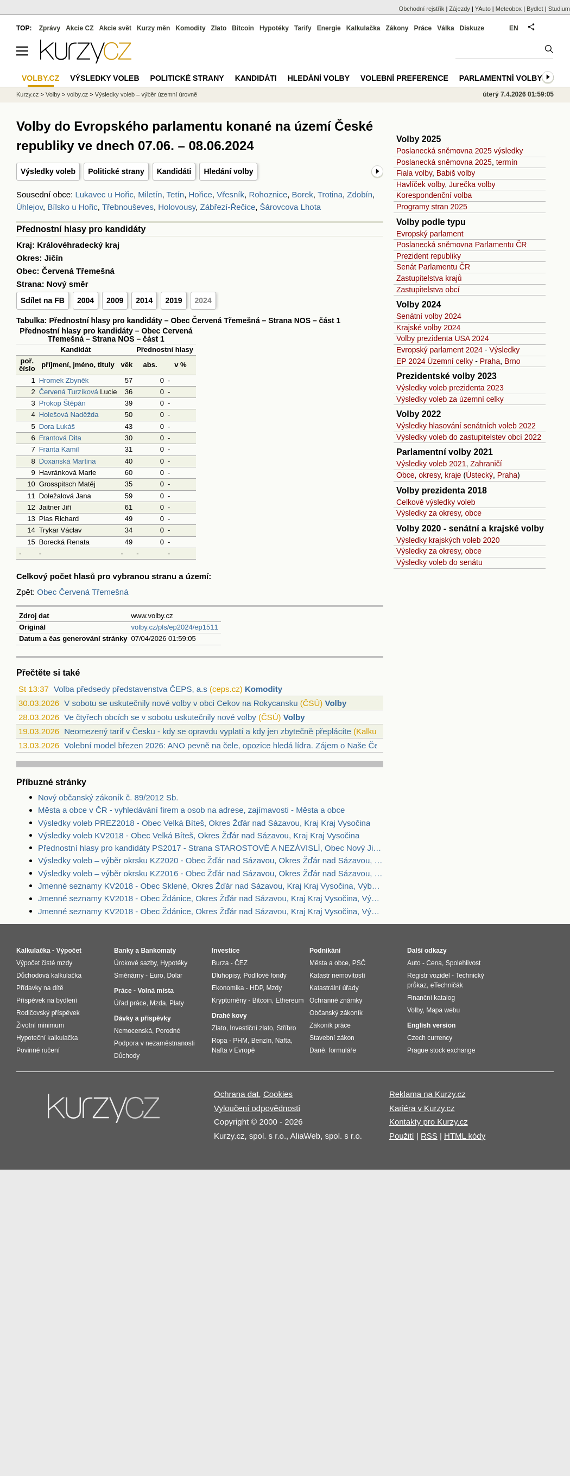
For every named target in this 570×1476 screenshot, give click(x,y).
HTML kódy (464, 1135)
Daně (317, 1050)
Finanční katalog (431, 998)
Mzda (158, 1003)
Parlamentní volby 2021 (444, 452)
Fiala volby (414, 173)
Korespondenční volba (434, 195)
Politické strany (116, 171)
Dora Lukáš (57, 426)
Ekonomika (228, 988)
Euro (156, 975)
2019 (173, 300)
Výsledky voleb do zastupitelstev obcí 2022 (468, 437)
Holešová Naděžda (69, 414)
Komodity (263, 689)
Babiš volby (456, 173)
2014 (144, 300)
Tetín (176, 194)
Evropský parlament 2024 (439, 349)
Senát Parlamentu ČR (433, 266)
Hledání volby (228, 171)
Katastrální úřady (334, 988)
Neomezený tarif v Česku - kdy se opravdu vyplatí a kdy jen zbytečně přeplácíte (207, 731)
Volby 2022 (418, 414)
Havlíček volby (420, 184)
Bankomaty (158, 950)
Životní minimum (40, 1025)
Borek (302, 194)
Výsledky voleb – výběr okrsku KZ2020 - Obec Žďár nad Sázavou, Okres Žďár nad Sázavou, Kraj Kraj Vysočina (210, 860)
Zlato (219, 28)
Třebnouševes (128, 206)
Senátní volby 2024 (428, 316)
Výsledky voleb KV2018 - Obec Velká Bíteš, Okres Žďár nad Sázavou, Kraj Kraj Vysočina (198, 835)
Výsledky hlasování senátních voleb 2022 (466, 425)
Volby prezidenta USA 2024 (442, 338)
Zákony (396, 28)
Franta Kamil (59, 449)
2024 (203, 300)
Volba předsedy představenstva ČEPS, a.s (130, 689)
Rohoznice (268, 194)
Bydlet (535, 8)
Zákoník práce (330, 1025)
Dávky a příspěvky (142, 1018)
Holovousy (176, 206)
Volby (336, 703)
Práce (423, 28)
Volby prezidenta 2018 (441, 490)
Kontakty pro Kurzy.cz (428, 1121)
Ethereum (289, 1000)
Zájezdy (459, 8)
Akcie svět (115, 28)
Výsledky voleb (48, 171)
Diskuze (472, 28)
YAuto (483, 8)
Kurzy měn (153, 28)
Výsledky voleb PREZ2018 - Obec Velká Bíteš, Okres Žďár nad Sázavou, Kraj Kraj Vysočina (204, 822)
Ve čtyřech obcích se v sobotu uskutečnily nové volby (160, 717)
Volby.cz (40, 78)
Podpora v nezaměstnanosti (154, 1043)
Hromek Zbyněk (64, 380)
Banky (124, 950)
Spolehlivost (463, 963)
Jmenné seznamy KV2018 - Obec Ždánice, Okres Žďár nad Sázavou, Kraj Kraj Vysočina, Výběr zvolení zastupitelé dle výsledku (210, 898)
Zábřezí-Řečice (228, 206)
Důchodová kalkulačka (48, 975)
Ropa (219, 1040)
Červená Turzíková (68, 392)
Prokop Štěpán (62, 403)
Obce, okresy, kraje (428, 475)
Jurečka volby (472, 184)
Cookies (278, 1094)
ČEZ (241, 963)
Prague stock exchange (441, 1050)
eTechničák (446, 985)
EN (513, 28)
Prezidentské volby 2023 (446, 376)
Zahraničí (486, 463)
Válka (445, 28)
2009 (114, 300)
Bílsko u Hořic (72, 206)
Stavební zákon (331, 1038)
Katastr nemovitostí (337, 975)
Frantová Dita (60, 438)
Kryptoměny (229, 1000)
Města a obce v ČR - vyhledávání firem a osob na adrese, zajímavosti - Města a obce (191, 809)
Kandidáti (174, 171)
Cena (434, 963)
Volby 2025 (418, 139)
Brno (512, 361)
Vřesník (230, 194)
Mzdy (274, 988)
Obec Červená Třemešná (82, 591)
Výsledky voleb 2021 (431, 463)
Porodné (168, 1031)
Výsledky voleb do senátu (439, 562)
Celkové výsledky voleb (436, 502)
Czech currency (429, 1038)
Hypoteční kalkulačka (47, 1038)
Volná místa (155, 990)
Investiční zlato (251, 1028)
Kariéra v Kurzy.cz (422, 1108)
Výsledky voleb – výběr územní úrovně (146, 94)
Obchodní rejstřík (422, 8)
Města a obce (329, 963)
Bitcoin (243, 28)
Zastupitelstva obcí (428, 289)
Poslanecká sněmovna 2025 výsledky (459, 150)
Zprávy (49, 28)
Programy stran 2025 (431, 206)
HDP (256, 988)
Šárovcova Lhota (290, 206)
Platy (176, 1003)
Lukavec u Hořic (104, 194)
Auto (414, 963)
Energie (329, 28)
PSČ (359, 963)
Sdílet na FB (43, 300)
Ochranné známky (335, 1000)
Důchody (127, 1056)
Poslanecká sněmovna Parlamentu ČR (461, 244)
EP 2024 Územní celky (434, 361)
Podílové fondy (264, 975)
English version (431, 1025)
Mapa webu (443, 1010)
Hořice (200, 194)
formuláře (342, 1050)
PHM (240, 1040)
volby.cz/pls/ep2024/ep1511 (174, 627)
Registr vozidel (428, 975)
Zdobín (359, 194)
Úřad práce (130, 1003)
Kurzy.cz (27, 94)
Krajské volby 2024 (428, 327)
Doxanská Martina (67, 461)
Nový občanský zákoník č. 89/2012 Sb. (108, 797)
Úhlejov (29, 206)
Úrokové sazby (135, 963)
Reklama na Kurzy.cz (427, 1094)
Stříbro (286, 1028)
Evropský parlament (430, 233)
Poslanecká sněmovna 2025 (444, 162)
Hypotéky (274, 28)
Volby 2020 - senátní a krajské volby (470, 528)
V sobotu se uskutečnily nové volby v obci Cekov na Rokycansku (180, 703)
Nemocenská (133, 1031)
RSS (429, 1135)
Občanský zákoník (336, 1013)
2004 (85, 300)
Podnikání (324, 950)
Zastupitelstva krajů (429, 278)
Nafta (283, 1040)
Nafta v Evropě (233, 1050)
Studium (559, 8)
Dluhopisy (226, 975)
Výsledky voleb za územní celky (450, 399)
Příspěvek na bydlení (46, 1000)
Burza (220, 963)
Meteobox (509, 8)
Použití (401, 1135)
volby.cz (77, 94)
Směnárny (129, 975)
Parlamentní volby (500, 78)
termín (507, 162)
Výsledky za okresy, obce (439, 513)
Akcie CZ (79, 28)
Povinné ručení (38, 1050)
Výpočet (68, 950)
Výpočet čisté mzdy (44, 963)
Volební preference (404, 78)
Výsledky (504, 349)
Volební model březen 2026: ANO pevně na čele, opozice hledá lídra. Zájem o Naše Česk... (229, 745)
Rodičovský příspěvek (48, 1013)
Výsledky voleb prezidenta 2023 (450, 387)
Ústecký (479, 475)
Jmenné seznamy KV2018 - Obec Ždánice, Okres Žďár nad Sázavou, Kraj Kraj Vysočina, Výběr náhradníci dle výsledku (210, 911)
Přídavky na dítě (40, 988)
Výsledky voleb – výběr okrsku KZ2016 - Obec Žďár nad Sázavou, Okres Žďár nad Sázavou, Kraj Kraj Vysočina (210, 873)
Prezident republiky (428, 256)
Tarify (303, 28)
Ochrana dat (236, 1094)
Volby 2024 (418, 304)
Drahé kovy (229, 1015)
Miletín (150, 194)
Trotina (330, 194)
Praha (490, 361)
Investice (225, 950)
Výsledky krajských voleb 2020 (448, 540)
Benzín (261, 1040)
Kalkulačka (363, 28)
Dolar (174, 975)
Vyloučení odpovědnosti (257, 1108)
